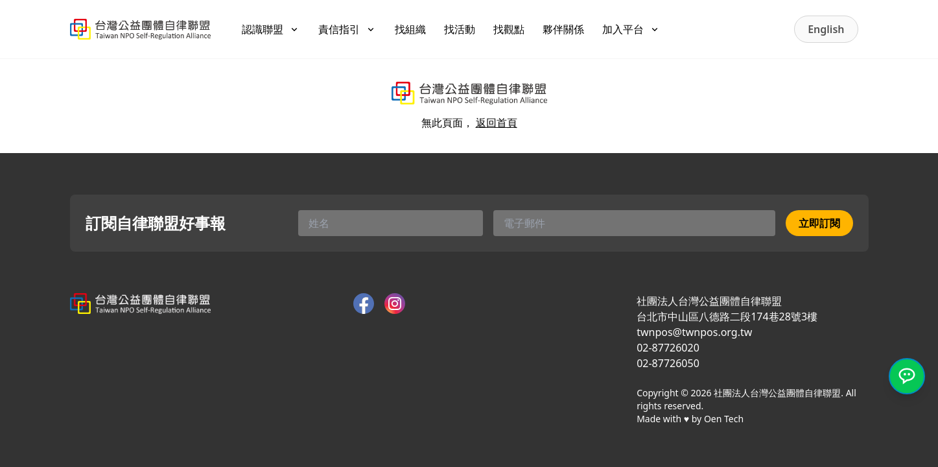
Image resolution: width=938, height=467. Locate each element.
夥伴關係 (563, 29)
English (826, 29)
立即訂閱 (819, 223)
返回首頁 (496, 122)
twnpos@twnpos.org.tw (694, 332)
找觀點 (508, 29)
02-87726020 (668, 348)
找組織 (410, 29)
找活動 (459, 29)
